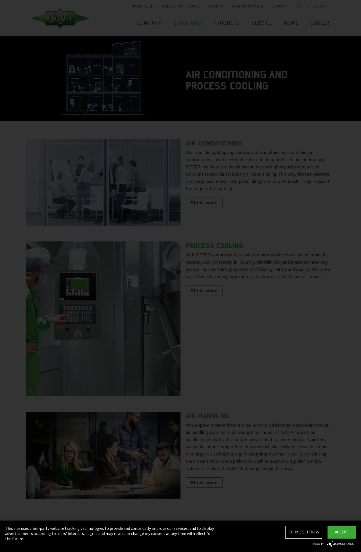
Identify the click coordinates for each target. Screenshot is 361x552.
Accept (341, 532)
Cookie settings (304, 532)
